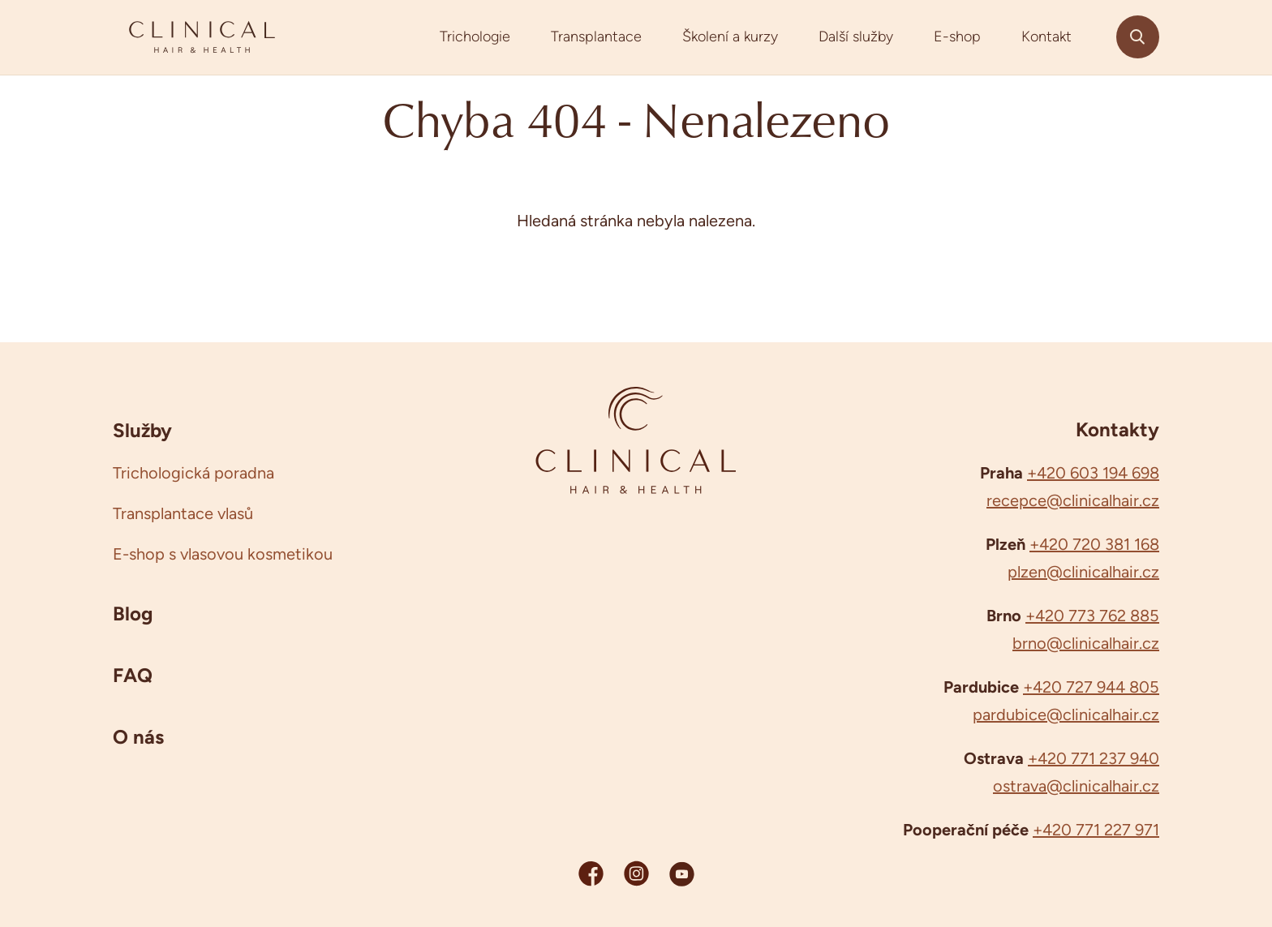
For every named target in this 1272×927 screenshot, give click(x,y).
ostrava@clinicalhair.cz (1076, 786)
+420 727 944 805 (1091, 687)
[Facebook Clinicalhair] (591, 873)
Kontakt (1046, 36)
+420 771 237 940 (1093, 758)
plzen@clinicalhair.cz (1083, 572)
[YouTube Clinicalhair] (681, 873)
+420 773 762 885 (1092, 615)
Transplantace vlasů (183, 513)
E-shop (957, 36)
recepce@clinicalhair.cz (1072, 500)
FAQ (133, 674)
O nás (138, 736)
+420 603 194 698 (1093, 473)
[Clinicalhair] (202, 37)
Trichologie (475, 36)
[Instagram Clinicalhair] (636, 873)
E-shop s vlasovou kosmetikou (223, 554)
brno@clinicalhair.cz (1085, 643)
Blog (133, 613)
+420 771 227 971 (1096, 830)
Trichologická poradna (193, 473)
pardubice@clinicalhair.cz (1066, 714)
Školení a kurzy (730, 36)
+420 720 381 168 (1094, 544)
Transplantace (596, 36)
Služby (142, 429)
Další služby (856, 36)
